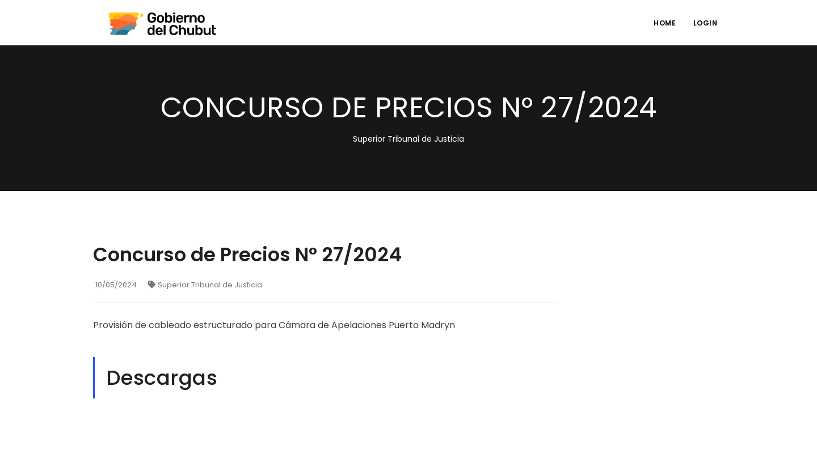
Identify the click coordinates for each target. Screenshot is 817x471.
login (705, 23)
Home (665, 23)
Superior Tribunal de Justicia (205, 284)
